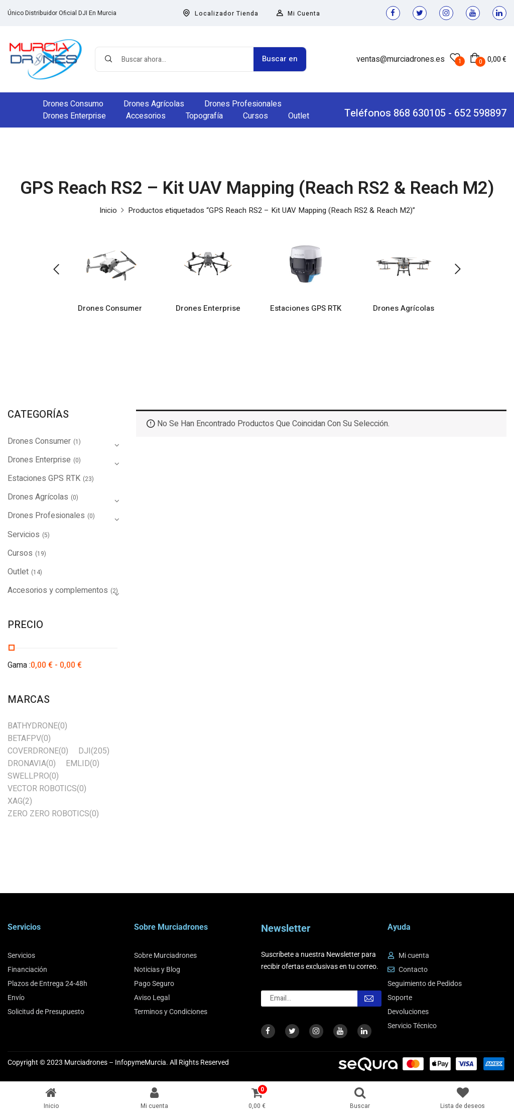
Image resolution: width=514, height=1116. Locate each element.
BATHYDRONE (33, 726)
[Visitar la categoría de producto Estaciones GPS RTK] (306, 264)
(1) (77, 441)
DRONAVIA (27, 764)
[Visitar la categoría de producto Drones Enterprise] (208, 264)
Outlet (18, 572)
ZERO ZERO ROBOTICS (48, 814)
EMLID (78, 764)
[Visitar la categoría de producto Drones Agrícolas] (404, 264)
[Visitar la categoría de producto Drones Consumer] (110, 264)
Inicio (108, 210)
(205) (100, 751)
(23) (88, 478)
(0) (77, 460)
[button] (488, 59)
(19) (40, 553)
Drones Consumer (110, 309)
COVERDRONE (33, 751)
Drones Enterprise (208, 309)
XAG (15, 801)
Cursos (20, 553)
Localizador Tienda (221, 13)
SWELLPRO (28, 776)
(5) (46, 535)
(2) (27, 801)
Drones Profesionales (46, 516)
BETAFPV (24, 738)
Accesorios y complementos (58, 590)
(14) (36, 572)
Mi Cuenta (298, 13)
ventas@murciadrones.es (400, 59)
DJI (84, 751)
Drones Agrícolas (404, 309)
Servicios (24, 535)
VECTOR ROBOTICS (42, 789)
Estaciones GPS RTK (306, 309)
